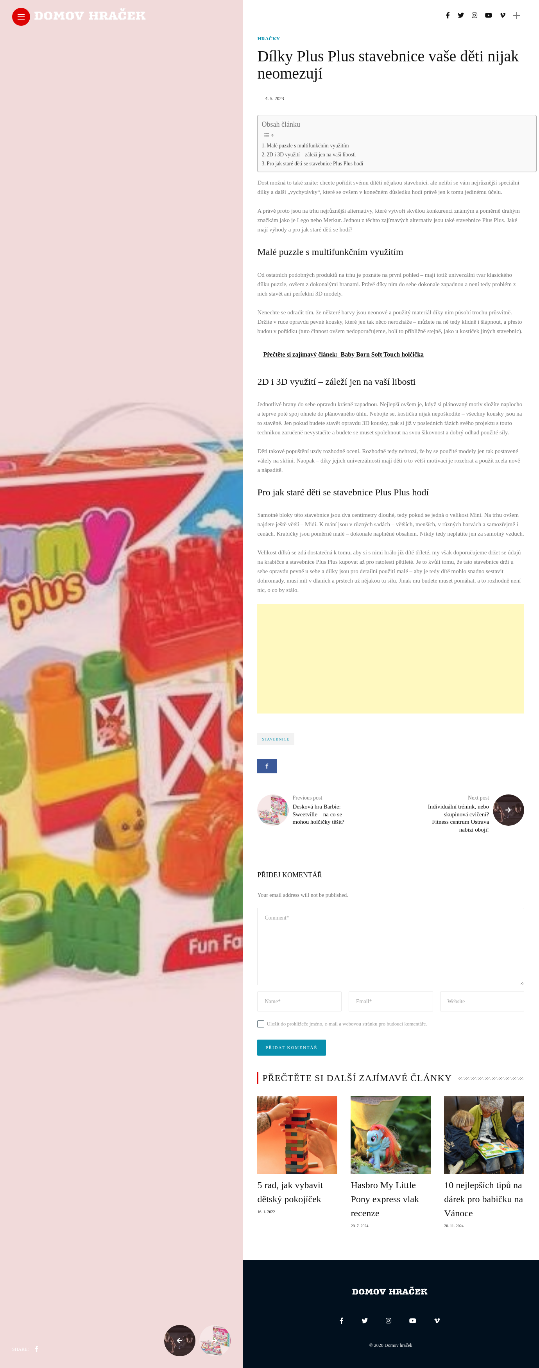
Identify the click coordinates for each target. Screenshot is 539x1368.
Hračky (268, 38)
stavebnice (275, 739)
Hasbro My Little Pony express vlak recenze (385, 1199)
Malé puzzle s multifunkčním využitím (308, 146)
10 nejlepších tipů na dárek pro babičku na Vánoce (483, 1199)
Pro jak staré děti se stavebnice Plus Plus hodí (315, 164)
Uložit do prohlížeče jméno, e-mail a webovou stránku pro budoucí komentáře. (347, 1024)
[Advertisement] (390, 659)
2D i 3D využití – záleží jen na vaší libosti (311, 155)
